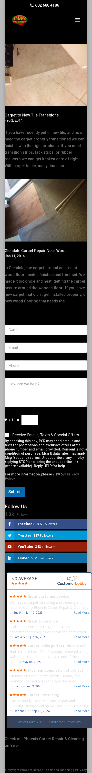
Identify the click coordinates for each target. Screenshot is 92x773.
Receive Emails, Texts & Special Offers (45, 435)
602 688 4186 (47, 5)
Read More (81, 612)
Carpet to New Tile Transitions (32, 115)
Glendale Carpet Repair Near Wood (36, 250)
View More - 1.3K (49, 722)
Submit (15, 491)
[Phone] (46, 365)
